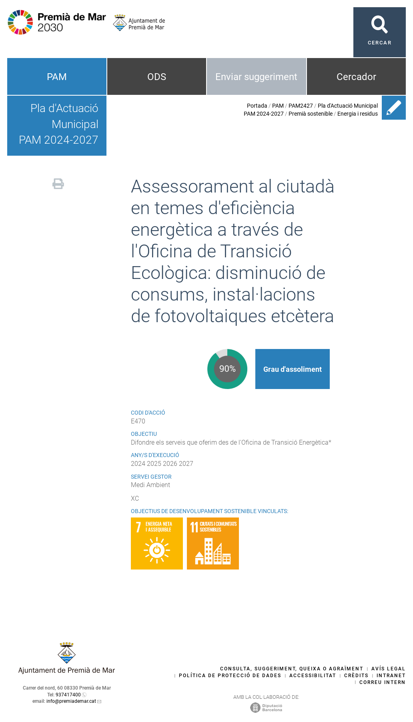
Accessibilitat (312, 675)
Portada (257, 105)
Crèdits (356, 675)
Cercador (356, 76)
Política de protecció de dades (230, 675)
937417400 (68, 695)
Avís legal (388, 669)
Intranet (391, 675)
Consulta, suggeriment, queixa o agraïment (291, 669)
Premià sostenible (311, 113)
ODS (156, 76)
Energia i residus (357, 113)
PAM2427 (301, 105)
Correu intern (382, 682)
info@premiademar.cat (71, 701)
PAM (57, 76)
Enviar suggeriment (256, 76)
